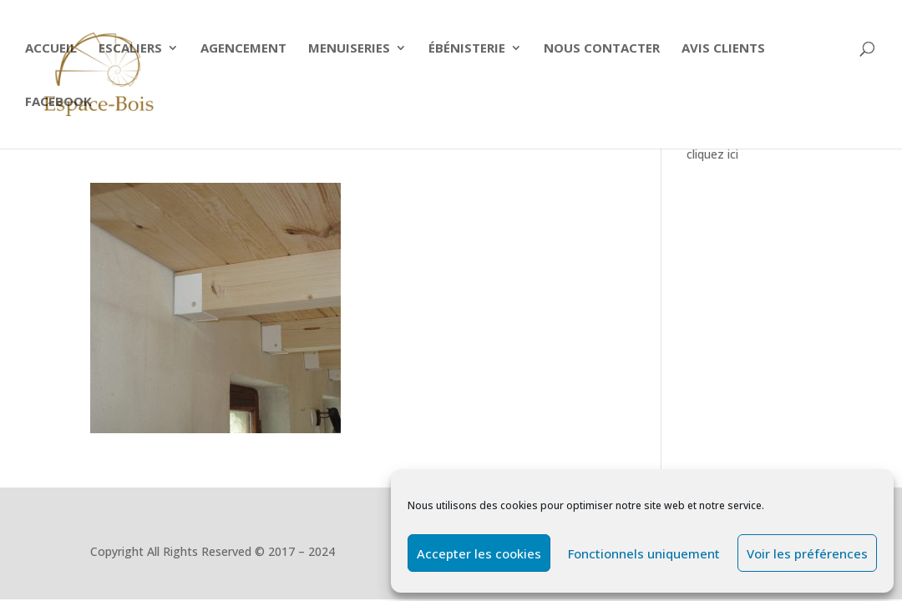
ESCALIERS (130, 49)
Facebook (58, 102)
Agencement (243, 49)
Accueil (51, 49)
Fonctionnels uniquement (644, 553)
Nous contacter (602, 49)
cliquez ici (712, 154)
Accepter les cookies (479, 553)
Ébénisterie (466, 49)
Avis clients (723, 49)
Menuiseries (349, 49)
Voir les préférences (807, 553)
